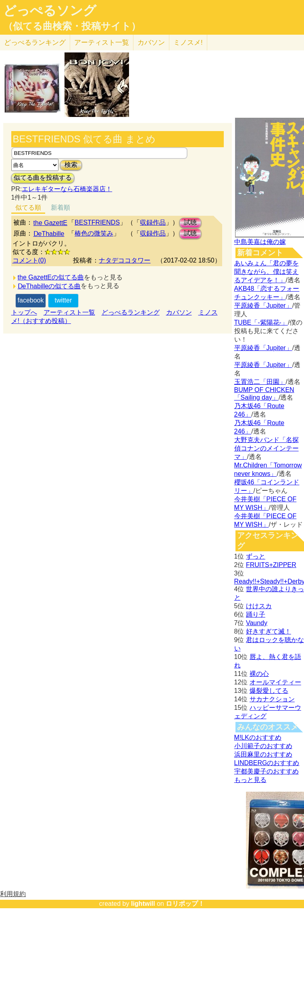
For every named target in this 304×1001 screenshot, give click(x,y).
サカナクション (272, 699)
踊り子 (255, 614)
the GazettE (50, 222)
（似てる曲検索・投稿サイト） (72, 26)
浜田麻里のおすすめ (263, 754)
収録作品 (153, 222)
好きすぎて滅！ (268, 631)
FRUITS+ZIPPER (271, 564)
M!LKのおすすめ (257, 737)
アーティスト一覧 (69, 312)
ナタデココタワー (124, 260)
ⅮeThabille (49, 233)
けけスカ (259, 606)
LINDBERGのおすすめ (267, 762)
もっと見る (250, 779)
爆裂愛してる (269, 690)
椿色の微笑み (94, 233)
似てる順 (28, 207)
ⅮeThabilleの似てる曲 (49, 286)
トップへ (24, 312)
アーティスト (101, 42)
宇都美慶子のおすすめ (266, 771)
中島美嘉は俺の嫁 (260, 241)
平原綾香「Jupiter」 (263, 305)
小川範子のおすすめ (263, 745)
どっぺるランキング (131, 312)
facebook (31, 300)
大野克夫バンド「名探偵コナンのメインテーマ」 (266, 448)
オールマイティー (275, 682)
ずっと (255, 556)
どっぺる (35, 42)
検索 (71, 164)
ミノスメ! (188, 42)
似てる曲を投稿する (43, 177)
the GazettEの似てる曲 (51, 277)
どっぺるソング (49, 10)
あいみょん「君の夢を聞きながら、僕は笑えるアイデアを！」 (266, 272)
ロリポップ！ (185, 903)
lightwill (143, 903)
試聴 (190, 222)
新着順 (60, 207)
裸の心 (259, 673)
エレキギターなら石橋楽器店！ (67, 189)
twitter (63, 300)
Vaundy (256, 622)
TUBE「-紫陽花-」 (261, 322)
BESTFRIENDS (97, 222)
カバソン (151, 42)
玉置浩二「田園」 (260, 381)
